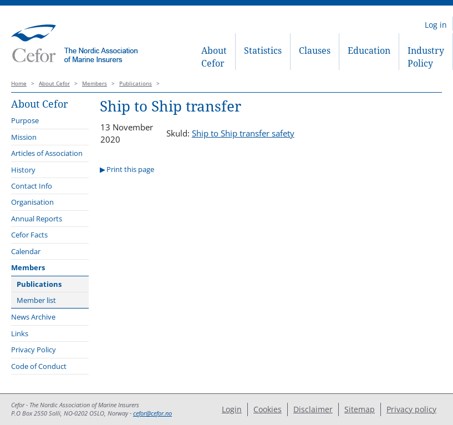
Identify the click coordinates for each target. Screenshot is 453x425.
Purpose (25, 120)
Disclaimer (313, 409)
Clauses (314, 50)
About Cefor (214, 56)
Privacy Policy (33, 350)
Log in (436, 24)
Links (19, 333)
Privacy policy (411, 409)
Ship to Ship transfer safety (243, 133)
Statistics (263, 50)
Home (19, 83)
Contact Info (31, 186)
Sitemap (359, 409)
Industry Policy (426, 56)
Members (94, 83)
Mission (24, 137)
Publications (135, 83)
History (23, 170)
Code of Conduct (39, 366)
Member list (36, 300)
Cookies (267, 409)
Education (369, 50)
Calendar (25, 251)
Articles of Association (47, 153)
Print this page (130, 169)
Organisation (32, 202)
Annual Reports (36, 219)
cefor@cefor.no (152, 413)
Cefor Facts (29, 235)
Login (232, 409)
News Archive (33, 317)
